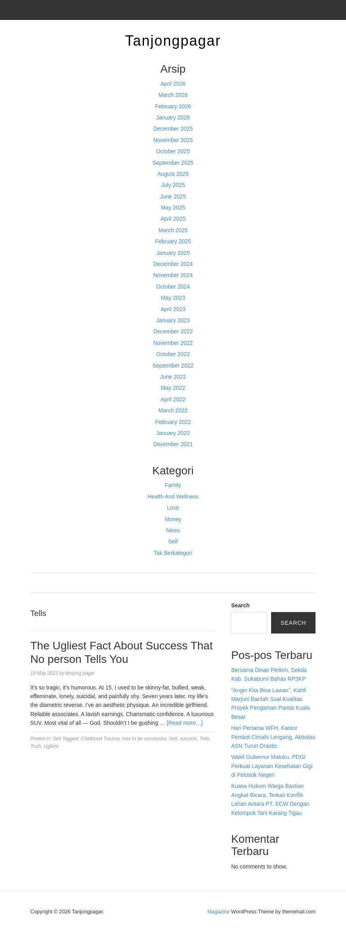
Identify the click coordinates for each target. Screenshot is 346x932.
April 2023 (173, 309)
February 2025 (173, 241)
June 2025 (173, 196)
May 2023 (173, 298)
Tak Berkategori (173, 553)
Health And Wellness (173, 496)
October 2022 (173, 354)
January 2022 (173, 433)
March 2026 (173, 95)
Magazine (218, 912)
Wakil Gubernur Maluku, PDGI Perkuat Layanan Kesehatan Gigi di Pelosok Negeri (271, 766)
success (188, 738)
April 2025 (173, 219)
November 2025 (173, 140)
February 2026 (173, 106)
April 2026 (173, 84)
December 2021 (173, 444)
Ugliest (51, 746)
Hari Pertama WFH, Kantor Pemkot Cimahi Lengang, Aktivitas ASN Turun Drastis (273, 737)
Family (173, 485)
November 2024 (173, 275)
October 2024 (173, 286)
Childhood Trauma (100, 738)
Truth (36, 746)
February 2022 (173, 422)
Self (173, 541)
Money (172, 519)
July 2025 (173, 185)
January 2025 (173, 253)
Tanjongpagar (173, 41)
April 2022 (173, 399)
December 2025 (173, 128)
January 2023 (173, 320)
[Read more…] (185, 723)
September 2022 (173, 365)
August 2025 (173, 174)
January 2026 (173, 117)
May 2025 (173, 207)
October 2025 (173, 151)
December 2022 (173, 331)
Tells (204, 738)
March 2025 (173, 230)
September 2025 (173, 163)
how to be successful (144, 738)
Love (173, 508)
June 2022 (173, 377)
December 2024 (173, 264)
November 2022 (173, 343)
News (173, 530)
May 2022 (173, 388)
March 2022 (173, 410)
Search (240, 605)
